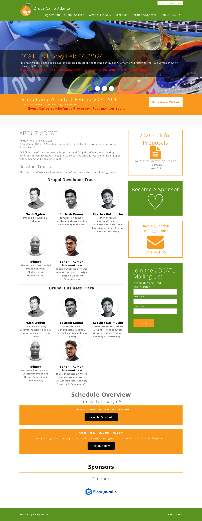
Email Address (141, 286)
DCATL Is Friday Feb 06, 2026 (61, 56)
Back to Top (175, 514)
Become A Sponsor (144, 15)
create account (174, 3)
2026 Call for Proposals (155, 139)
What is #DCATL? (100, 15)
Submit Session (74, 15)
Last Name (139, 306)
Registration (51, 15)
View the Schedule (101, 417)
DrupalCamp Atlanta (25, 9)
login (161, 3)
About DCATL (170, 15)
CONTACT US (155, 252)
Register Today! (49, 66)
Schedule (121, 15)
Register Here (101, 446)
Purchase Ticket (166, 102)
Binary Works (40, 514)
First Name (139, 296)
